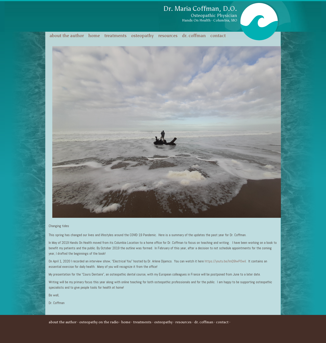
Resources (167, 35)
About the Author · (64, 322)
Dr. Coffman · (205, 322)
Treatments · (143, 322)
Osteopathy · (164, 322)
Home (94, 35)
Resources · (184, 322)
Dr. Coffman (194, 35)
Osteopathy (142, 35)
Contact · (223, 322)
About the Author (67, 35)
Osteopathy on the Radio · (100, 322)
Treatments (115, 35)
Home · (127, 322)
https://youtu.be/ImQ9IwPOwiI (225, 261)
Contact (218, 35)
